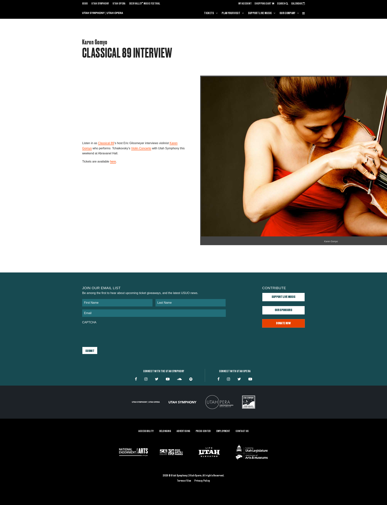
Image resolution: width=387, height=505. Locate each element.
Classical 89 (106, 143)
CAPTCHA (89, 322)
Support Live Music (260, 13)
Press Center (203, 431)
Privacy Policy (202, 481)
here (113, 161)
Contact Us (242, 431)
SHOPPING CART (264, 3)
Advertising (183, 431)
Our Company (287, 13)
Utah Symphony (100, 3)
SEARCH (282, 3)
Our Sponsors (283, 310)
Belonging (165, 431)
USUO (85, 3)
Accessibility (146, 431)
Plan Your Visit (231, 13)
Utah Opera (119, 3)
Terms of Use (184, 481)
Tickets (209, 13)
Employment (223, 431)
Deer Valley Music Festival (144, 3)
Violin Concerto (141, 148)
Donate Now (283, 323)
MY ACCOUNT (245, 3)
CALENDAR (298, 3)
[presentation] (110, 333)
